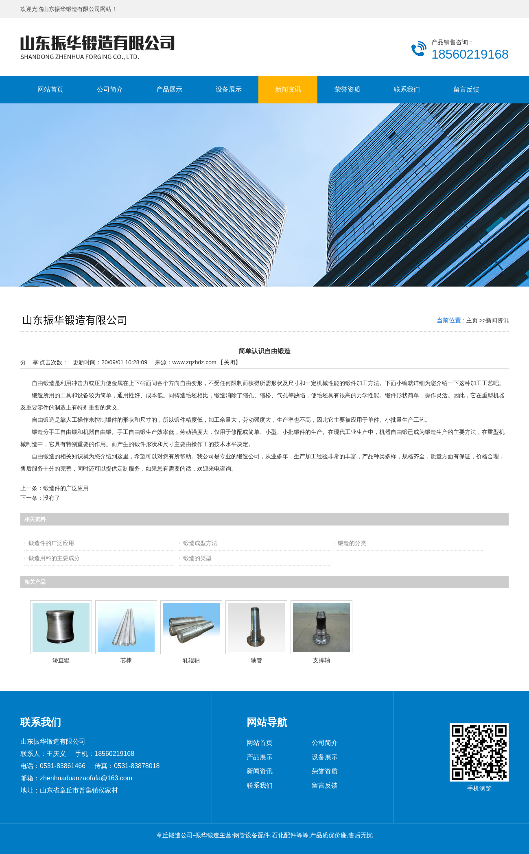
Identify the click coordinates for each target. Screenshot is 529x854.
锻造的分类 (352, 543)
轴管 (256, 660)
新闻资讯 (497, 320)
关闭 (229, 362)
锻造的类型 (197, 558)
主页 (472, 320)
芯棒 (126, 660)
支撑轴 (321, 660)
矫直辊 (61, 660)
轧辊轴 (191, 660)
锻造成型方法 (200, 543)
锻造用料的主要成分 (54, 558)
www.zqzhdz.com (194, 362)
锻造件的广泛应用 (66, 488)
